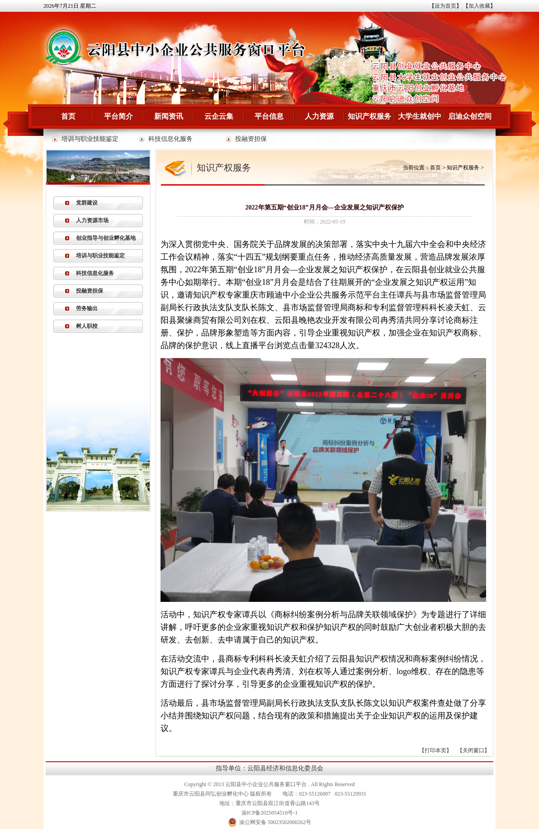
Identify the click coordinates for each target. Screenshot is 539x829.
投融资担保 (251, 138)
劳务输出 (87, 308)
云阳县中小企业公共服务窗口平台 (266, 784)
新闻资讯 (168, 116)
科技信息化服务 (170, 138)
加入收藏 (479, 6)
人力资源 (319, 116)
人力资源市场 (92, 220)
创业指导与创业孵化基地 (106, 238)
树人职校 (87, 326)
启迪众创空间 (470, 116)
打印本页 (435, 750)
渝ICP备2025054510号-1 (269, 813)
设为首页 (445, 6)
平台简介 (118, 116)
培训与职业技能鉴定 (89, 138)
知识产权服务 (369, 116)
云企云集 (218, 116)
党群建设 (87, 203)
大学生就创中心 (419, 120)
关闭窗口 (473, 750)
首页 (68, 116)
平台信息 (269, 116)
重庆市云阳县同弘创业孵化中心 (211, 794)
